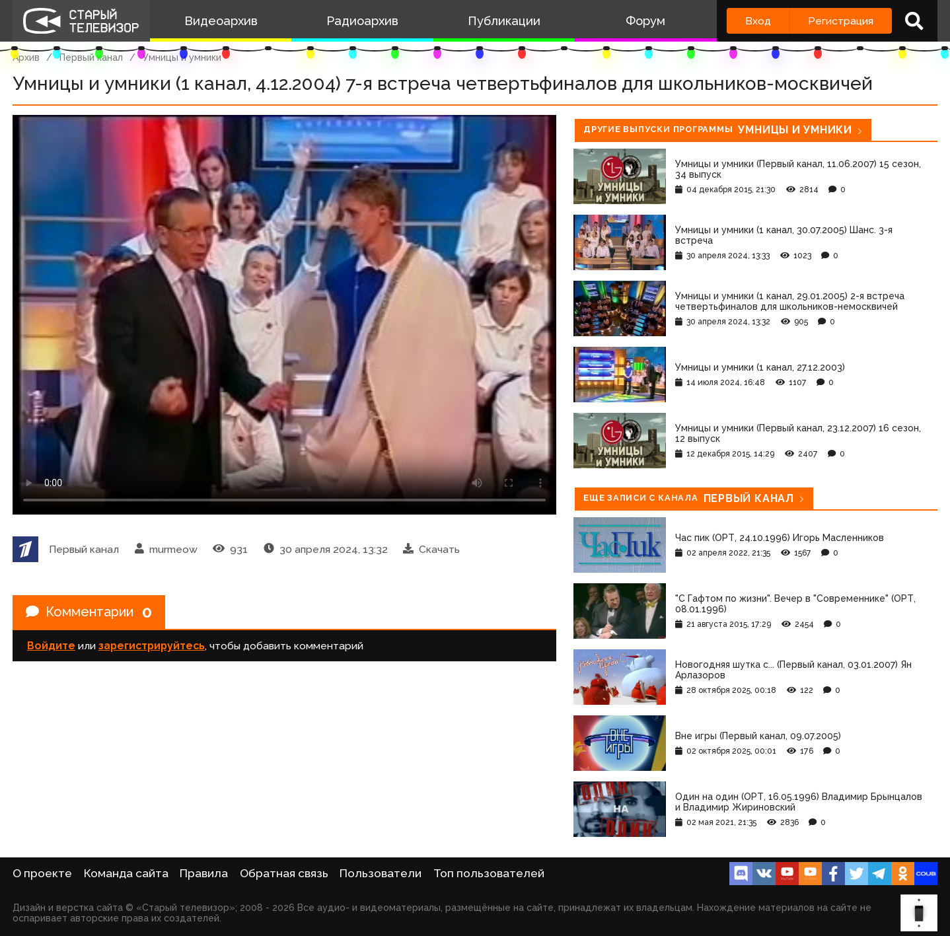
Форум (645, 21)
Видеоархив (221, 21)
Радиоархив (362, 21)
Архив (26, 57)
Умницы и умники (182, 57)
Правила (204, 873)
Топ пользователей (488, 873)
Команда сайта (126, 873)
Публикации (504, 21)
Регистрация (840, 21)
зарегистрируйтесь (151, 645)
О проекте (42, 873)
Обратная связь (284, 873)
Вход (758, 21)
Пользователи (380, 873)
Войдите (51, 645)
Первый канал (91, 57)
